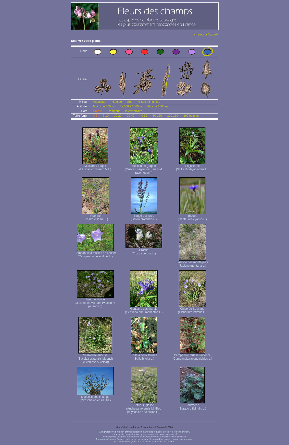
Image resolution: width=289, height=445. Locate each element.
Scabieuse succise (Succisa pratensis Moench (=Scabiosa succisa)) (95, 357)
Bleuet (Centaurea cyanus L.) (192, 216)
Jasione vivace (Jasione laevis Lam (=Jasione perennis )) (95, 301)
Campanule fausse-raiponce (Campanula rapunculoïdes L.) (192, 355)
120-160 (172, 115)
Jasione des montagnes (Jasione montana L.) (192, 262)
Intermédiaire (133, 111)
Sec (129, 101)
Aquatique (99, 101)
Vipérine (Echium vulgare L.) (95, 216)
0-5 (95, 115)
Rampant (114, 111)
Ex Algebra (146, 427)
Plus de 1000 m (157, 106)
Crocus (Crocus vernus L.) (144, 250)
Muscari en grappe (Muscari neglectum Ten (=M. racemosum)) (144, 167)
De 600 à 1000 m (130, 106)
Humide (117, 101)
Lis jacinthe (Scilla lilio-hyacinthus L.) (192, 166)
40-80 (143, 115)
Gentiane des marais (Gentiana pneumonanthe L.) (144, 309)
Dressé (97, 111)
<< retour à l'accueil (205, 34)
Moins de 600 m (103, 106)
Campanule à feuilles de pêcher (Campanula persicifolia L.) (95, 253)
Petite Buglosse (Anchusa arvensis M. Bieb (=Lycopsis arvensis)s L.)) (143, 407)
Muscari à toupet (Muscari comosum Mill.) (95, 166)
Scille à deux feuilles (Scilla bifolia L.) (143, 355)
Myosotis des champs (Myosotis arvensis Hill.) (95, 397)
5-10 (106, 115)
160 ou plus (191, 115)
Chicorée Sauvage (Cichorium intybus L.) (192, 309)
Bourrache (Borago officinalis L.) (192, 405)
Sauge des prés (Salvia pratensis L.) (144, 216)
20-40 (131, 115)
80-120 (157, 115)
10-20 (118, 115)
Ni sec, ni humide (149, 101)
